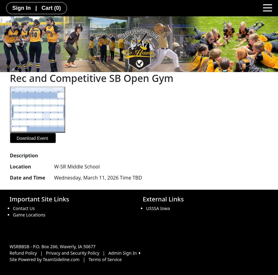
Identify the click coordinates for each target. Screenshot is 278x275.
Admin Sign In (124, 253)
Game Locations (29, 215)
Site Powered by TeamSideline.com (44, 259)
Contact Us (24, 208)
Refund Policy (23, 253)
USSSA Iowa (158, 208)
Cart (51, 8)
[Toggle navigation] (267, 7)
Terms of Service (105, 259)
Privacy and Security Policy (72, 253)
